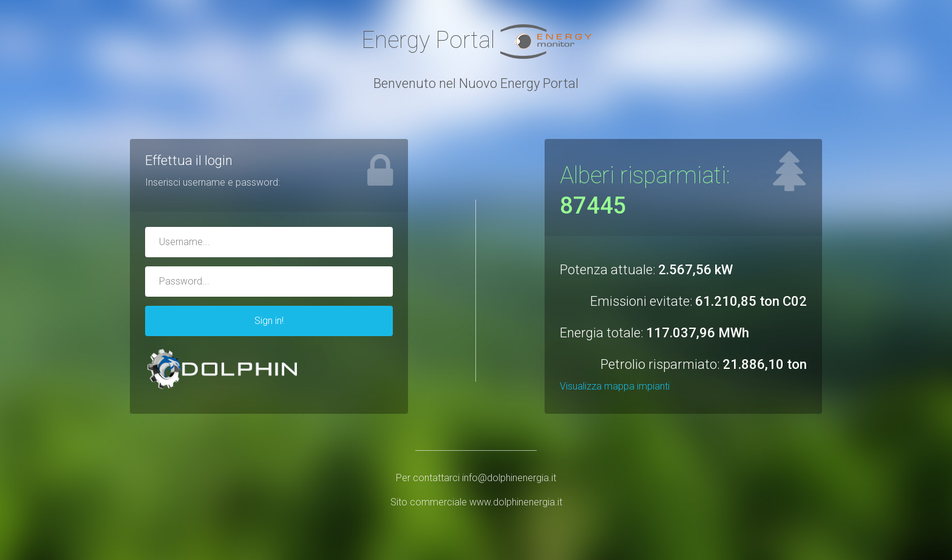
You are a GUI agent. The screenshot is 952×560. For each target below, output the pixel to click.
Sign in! (269, 320)
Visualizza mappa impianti (615, 386)
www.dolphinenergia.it (515, 502)
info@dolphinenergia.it (509, 478)
